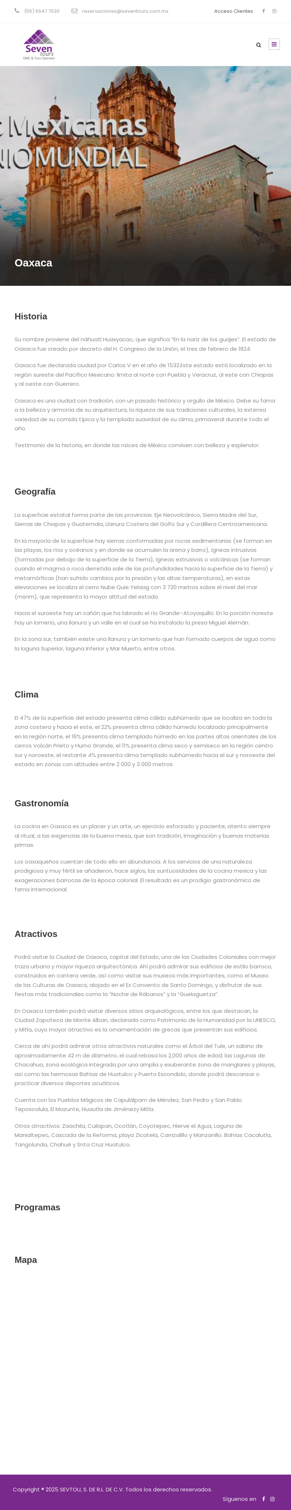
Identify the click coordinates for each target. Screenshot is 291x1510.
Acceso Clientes (233, 11)
